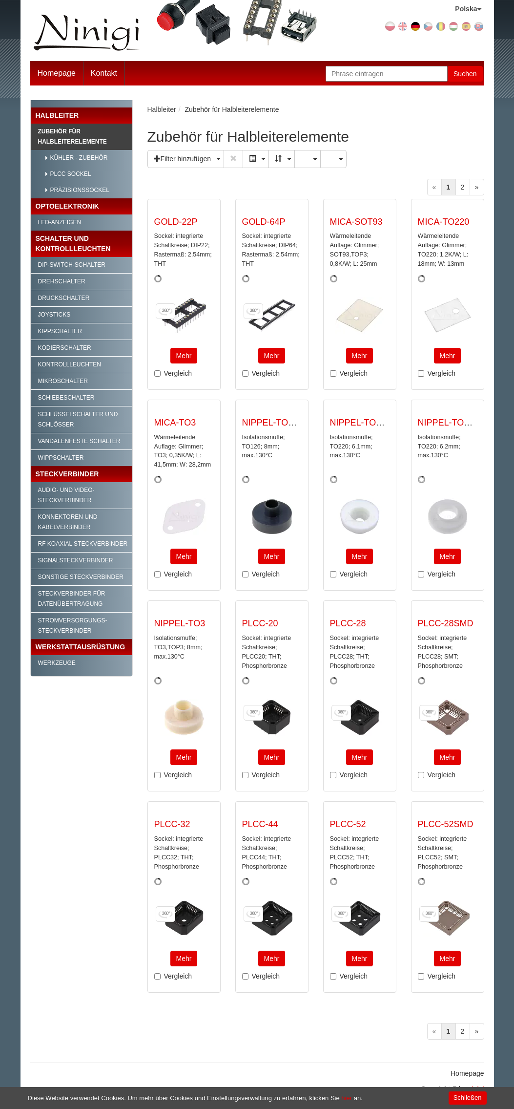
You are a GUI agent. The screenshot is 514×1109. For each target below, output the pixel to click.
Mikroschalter (63, 381)
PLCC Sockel (70, 174)
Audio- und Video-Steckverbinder (66, 495)
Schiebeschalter (66, 397)
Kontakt (104, 73)
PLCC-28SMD (445, 623)
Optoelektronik (67, 206)
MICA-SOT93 (356, 222)
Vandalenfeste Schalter (79, 441)
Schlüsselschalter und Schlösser (78, 419)
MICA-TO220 (444, 222)
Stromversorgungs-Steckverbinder (72, 625)
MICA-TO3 (175, 422)
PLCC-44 (260, 824)
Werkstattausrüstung (80, 647)
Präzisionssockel (79, 190)
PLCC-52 (348, 824)
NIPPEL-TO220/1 (452, 422)
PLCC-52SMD (445, 824)
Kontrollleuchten (69, 364)
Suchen (464, 74)
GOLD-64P (264, 222)
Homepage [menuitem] (467, 1073)
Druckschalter (64, 298)
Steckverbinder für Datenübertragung (71, 598)
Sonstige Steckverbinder (80, 577)
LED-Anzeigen (60, 222)
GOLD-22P (176, 222)
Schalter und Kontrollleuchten (73, 244)
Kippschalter (60, 331)
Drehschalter (61, 281)
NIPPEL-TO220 (360, 422)
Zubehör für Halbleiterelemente (72, 136)
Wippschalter (61, 457)
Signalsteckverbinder (75, 560)
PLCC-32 (172, 824)
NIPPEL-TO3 (180, 623)
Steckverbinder (67, 474)
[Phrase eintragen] (387, 74)
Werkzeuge (57, 663)
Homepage (57, 73)
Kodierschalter (64, 347)
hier (346, 1098)
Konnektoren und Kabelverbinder (68, 522)
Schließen (467, 1097)
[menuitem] (104, 73)
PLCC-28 (348, 623)
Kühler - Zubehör (79, 157)
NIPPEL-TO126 (272, 422)
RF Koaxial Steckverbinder (83, 543)
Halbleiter (57, 115)
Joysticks (54, 314)
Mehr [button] (184, 356)
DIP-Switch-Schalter (71, 264)
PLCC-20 (260, 623)
